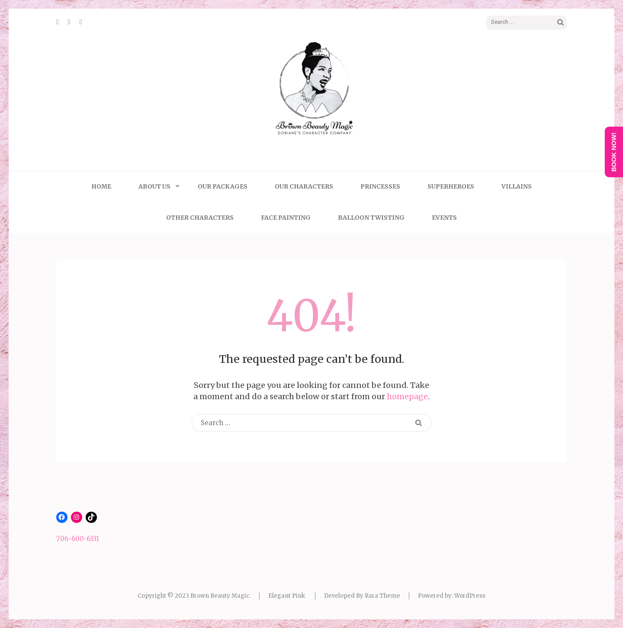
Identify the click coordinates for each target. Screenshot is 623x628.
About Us (154, 186)
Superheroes (450, 186)
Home (101, 186)
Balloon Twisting (371, 217)
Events (444, 217)
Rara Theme (382, 595)
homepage (407, 396)
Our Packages (222, 186)
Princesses (380, 186)
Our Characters (304, 186)
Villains (516, 186)
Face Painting (286, 217)
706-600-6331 (77, 539)
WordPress (469, 595)
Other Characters (200, 217)
